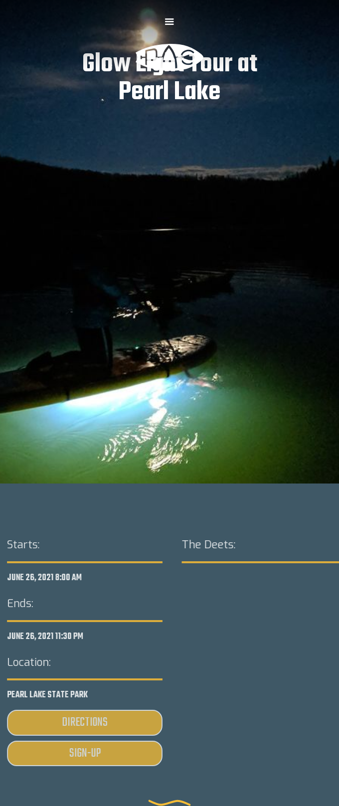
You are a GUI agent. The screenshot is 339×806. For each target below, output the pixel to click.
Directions (85, 723)
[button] (169, 22)
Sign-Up (84, 753)
